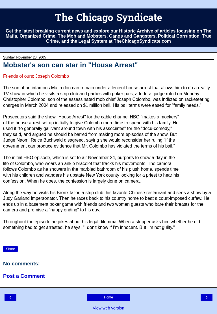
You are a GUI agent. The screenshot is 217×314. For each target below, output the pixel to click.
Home (108, 297)
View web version (108, 308)
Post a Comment (24, 276)
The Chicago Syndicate (108, 18)
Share (10, 249)
